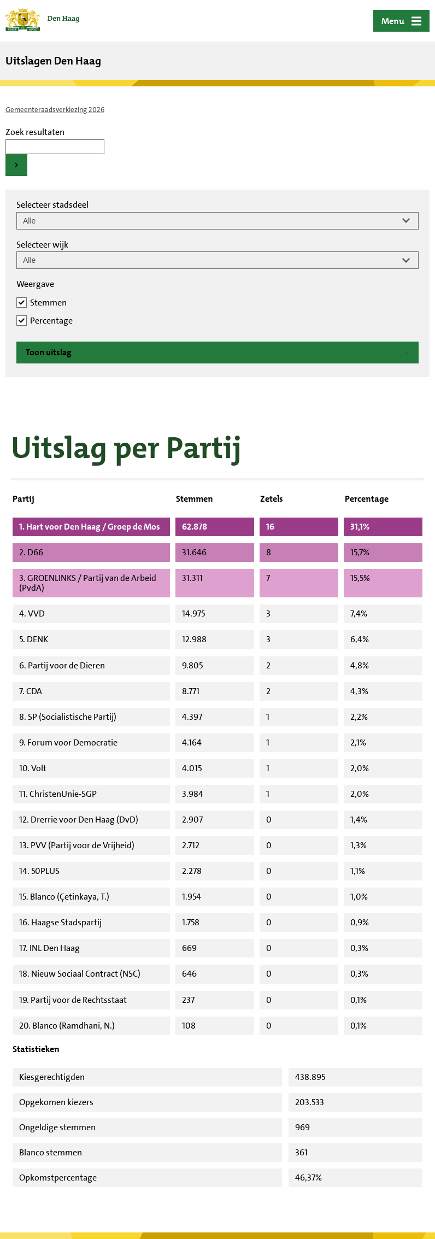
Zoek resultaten (34, 132)
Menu (392, 21)
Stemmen (48, 302)
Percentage (51, 320)
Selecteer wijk (42, 244)
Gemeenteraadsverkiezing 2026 (54, 109)
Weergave (35, 284)
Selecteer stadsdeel (52, 204)
